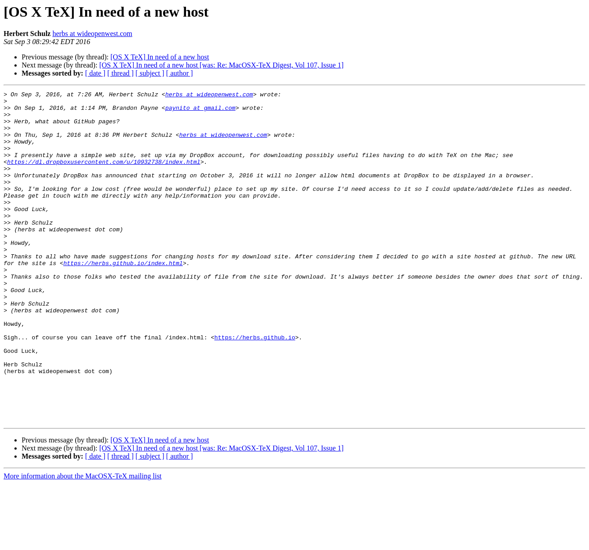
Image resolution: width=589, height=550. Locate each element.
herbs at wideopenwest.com (92, 33)
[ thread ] (120, 73)
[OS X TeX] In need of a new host (159, 57)
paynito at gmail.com (200, 112)
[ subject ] (150, 73)
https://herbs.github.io (254, 387)
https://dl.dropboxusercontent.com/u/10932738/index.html (103, 176)
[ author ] (179, 73)
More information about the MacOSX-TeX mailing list (83, 542)
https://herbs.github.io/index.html (123, 298)
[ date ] (95, 73)
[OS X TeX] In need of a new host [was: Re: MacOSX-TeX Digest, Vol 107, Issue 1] (221, 65)
